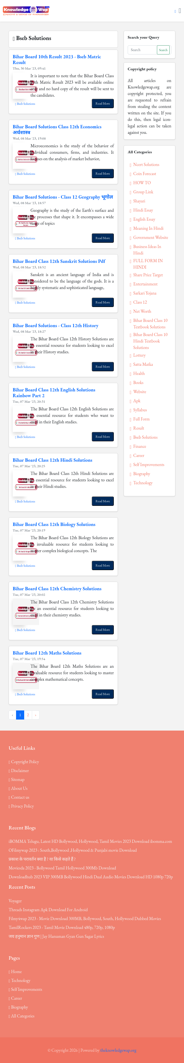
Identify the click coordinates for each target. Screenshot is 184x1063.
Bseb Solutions (25, 103)
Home (15, 971)
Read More (103, 103)
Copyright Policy (24, 761)
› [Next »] (35, 714)
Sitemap (16, 779)
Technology (19, 980)
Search (163, 50)
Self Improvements (25, 989)
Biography (18, 1007)
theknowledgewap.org (118, 1050)
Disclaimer (19, 770)
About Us (18, 788)
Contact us (19, 797)
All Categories (21, 1016)
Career (15, 998)
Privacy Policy (21, 806)
